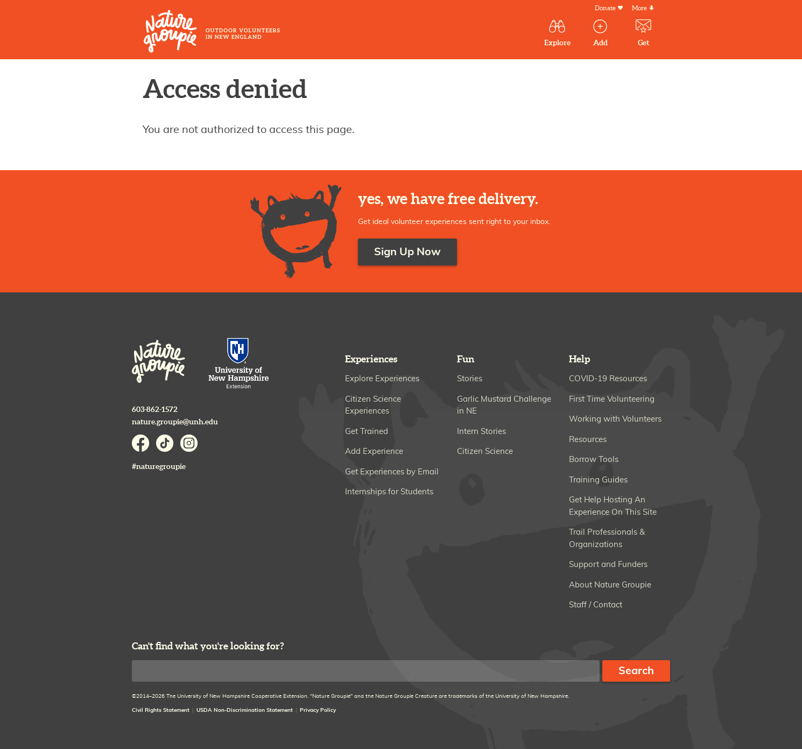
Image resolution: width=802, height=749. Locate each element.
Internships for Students (389, 492)
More (639, 8)
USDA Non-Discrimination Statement (244, 710)
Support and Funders (608, 565)
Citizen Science (485, 451)
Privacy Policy (318, 710)
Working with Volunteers (615, 419)
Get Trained (366, 432)
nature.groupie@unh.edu (175, 422)
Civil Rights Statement (160, 710)
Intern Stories (481, 432)
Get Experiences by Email (392, 472)
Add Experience (374, 451)
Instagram (189, 443)
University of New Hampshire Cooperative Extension (239, 364)
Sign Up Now (407, 252)
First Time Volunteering (612, 399)
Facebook (140, 443)
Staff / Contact (595, 605)
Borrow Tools (593, 460)
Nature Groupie (212, 31)
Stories (469, 379)
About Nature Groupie (610, 585)
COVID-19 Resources (608, 379)
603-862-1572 (155, 409)
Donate (605, 8)
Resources (588, 440)
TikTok (164, 443)
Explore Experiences (382, 379)
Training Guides (598, 480)
